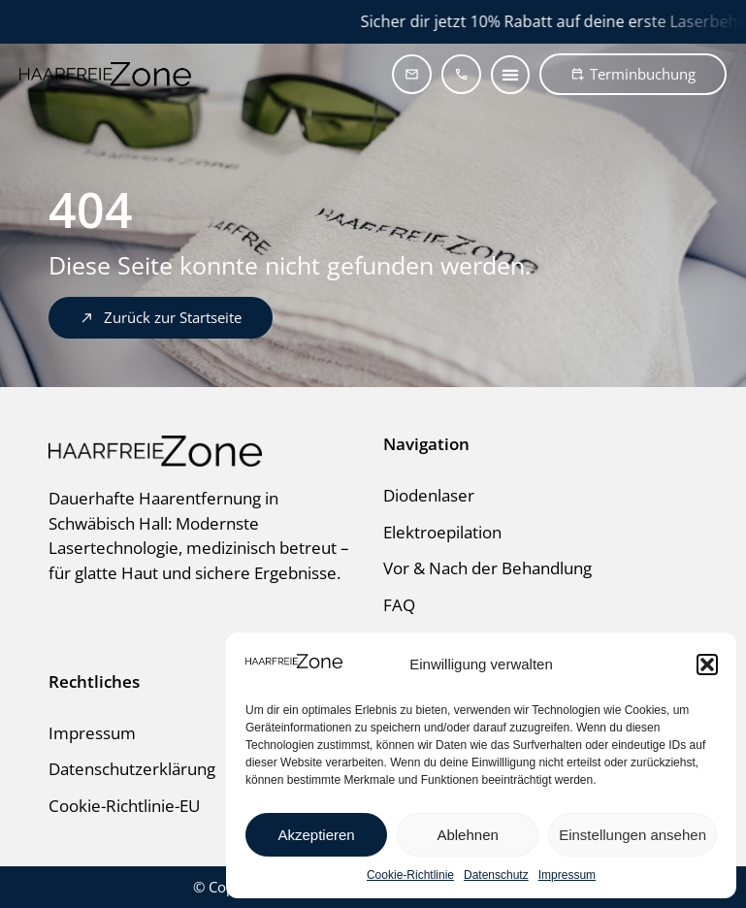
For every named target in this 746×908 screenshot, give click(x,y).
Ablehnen (467, 835)
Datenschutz (496, 875)
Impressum (567, 875)
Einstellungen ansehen (632, 835)
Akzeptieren (315, 835)
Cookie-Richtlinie (410, 875)
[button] (707, 664)
